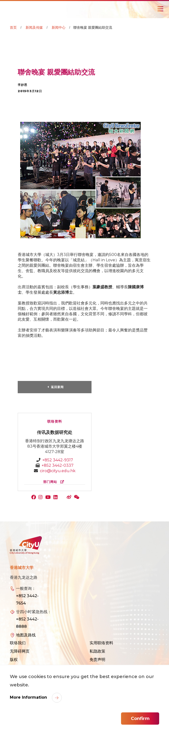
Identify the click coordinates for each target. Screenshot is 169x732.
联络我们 (18, 643)
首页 (13, 27)
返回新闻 (57, 387)
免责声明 (97, 659)
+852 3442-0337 (58, 465)
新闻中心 (58, 27)
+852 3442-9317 (57, 460)
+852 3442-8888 (27, 623)
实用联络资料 (101, 643)
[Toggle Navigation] (160, 9)
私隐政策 (97, 651)
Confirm (140, 718)
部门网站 (54, 482)
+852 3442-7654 (27, 599)
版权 (14, 659)
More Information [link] (29, 697)
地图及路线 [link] (26, 635)
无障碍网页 (20, 651)
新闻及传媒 (34, 27)
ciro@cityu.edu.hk (58, 470)
